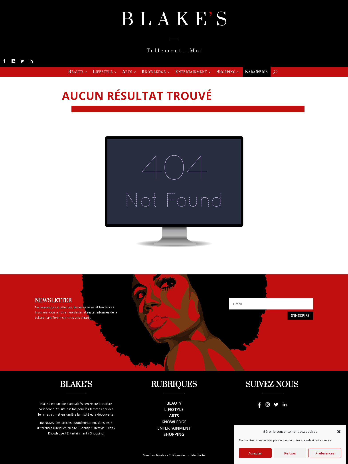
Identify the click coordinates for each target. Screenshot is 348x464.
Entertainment (191, 72)
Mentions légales (154, 455)
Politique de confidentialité (187, 455)
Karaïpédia (256, 72)
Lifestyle (103, 72)
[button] (339, 439)
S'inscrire (300, 315)
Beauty (75, 72)
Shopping (226, 72)
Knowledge (154, 72)
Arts (127, 72)
